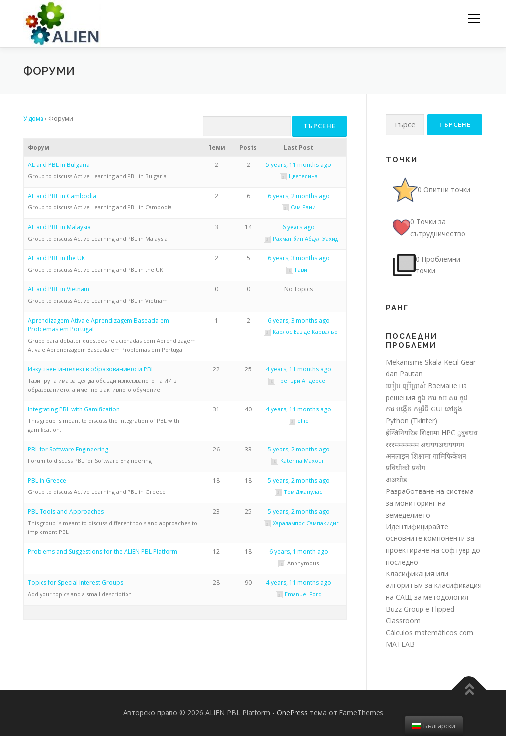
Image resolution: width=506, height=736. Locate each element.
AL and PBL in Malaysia (59, 227)
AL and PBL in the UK (56, 258)
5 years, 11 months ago (298, 165)
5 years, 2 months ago (299, 449)
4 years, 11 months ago (298, 369)
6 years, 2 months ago (299, 196)
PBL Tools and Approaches (66, 511)
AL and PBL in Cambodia (62, 196)
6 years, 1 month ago (298, 551)
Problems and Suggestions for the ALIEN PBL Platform (102, 551)
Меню (474, 18)
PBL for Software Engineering (68, 449)
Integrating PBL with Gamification (74, 409)
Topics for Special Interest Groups (75, 582)
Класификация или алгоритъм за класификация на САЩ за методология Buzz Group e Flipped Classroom (434, 597)
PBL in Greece (47, 480)
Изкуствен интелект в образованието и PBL (91, 369)
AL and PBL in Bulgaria (59, 165)
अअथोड (396, 479)
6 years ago (298, 227)
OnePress (292, 712)
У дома (33, 118)
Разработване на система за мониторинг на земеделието (430, 503)
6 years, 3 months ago (299, 258)
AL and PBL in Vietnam (58, 289)
